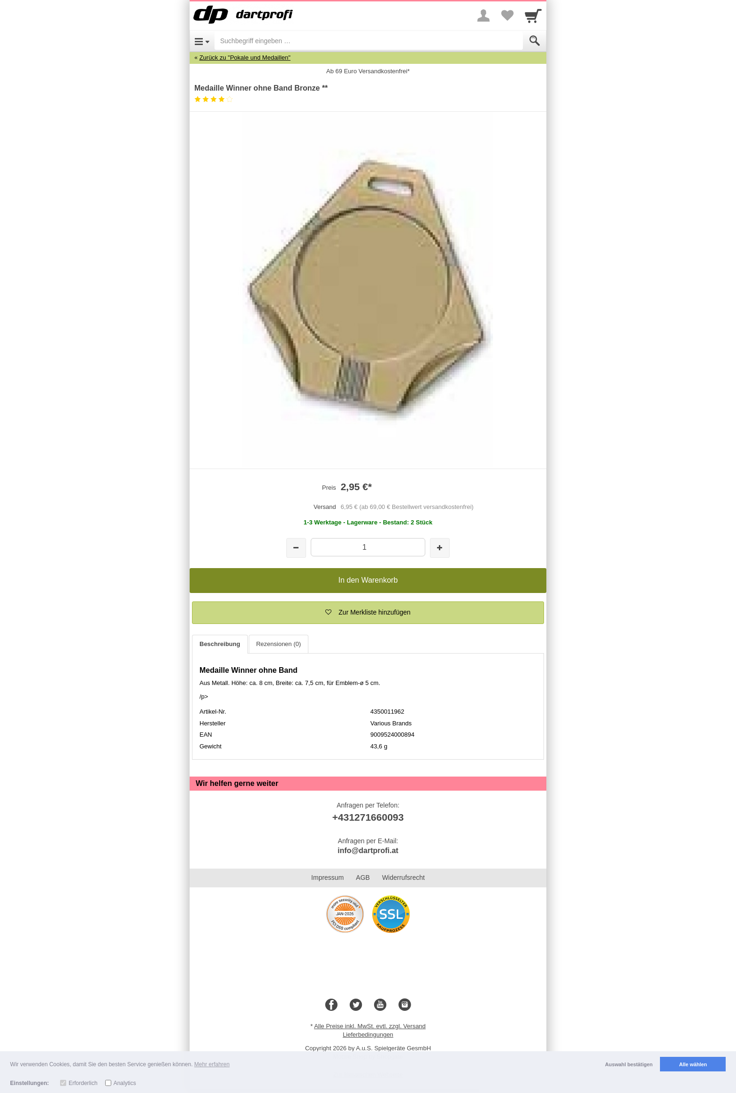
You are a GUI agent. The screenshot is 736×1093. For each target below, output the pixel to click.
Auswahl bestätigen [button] (628, 1064)
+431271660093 (368, 817)
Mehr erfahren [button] (212, 1064)
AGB (363, 877)
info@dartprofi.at (367, 850)
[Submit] (534, 41)
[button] (368, 612)
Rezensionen (278, 643)
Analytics (125, 1083)
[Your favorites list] (507, 15)
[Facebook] (331, 1005)
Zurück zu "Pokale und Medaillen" (245, 57)
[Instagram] (404, 1005)
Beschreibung (219, 643)
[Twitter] (356, 1005)
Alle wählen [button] (693, 1064)
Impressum (327, 877)
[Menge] (368, 547)
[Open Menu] (202, 40)
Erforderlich (83, 1083)
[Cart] (533, 15)
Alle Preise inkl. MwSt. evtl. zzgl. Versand (370, 1026)
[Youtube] (380, 1005)
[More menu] (483, 15)
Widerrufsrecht (403, 877)
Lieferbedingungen (368, 1034)
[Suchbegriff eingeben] (369, 41)
